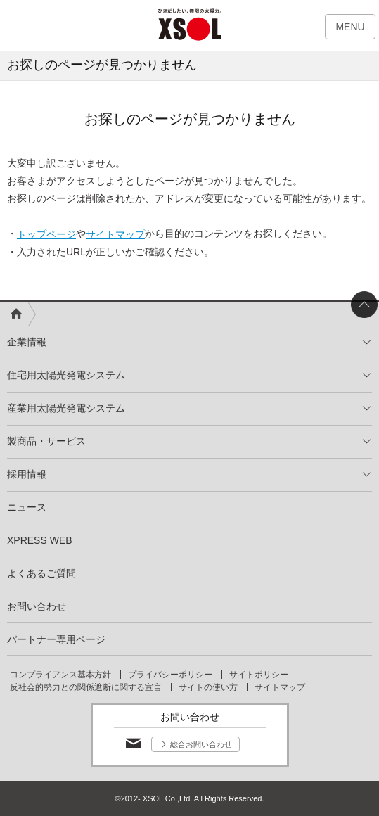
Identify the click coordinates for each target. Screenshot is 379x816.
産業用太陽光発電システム (66, 408)
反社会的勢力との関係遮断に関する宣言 (86, 687)
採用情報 (26, 474)
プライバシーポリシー (170, 674)
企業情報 (26, 342)
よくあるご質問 (41, 573)
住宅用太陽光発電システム (66, 375)
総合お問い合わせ (201, 744)
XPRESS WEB (39, 540)
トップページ (46, 234)
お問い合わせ (36, 606)
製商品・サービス (46, 441)
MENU (349, 26)
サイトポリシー (258, 674)
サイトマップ (115, 234)
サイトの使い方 (208, 687)
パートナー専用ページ (56, 639)
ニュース (26, 507)
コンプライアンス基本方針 (60, 674)
